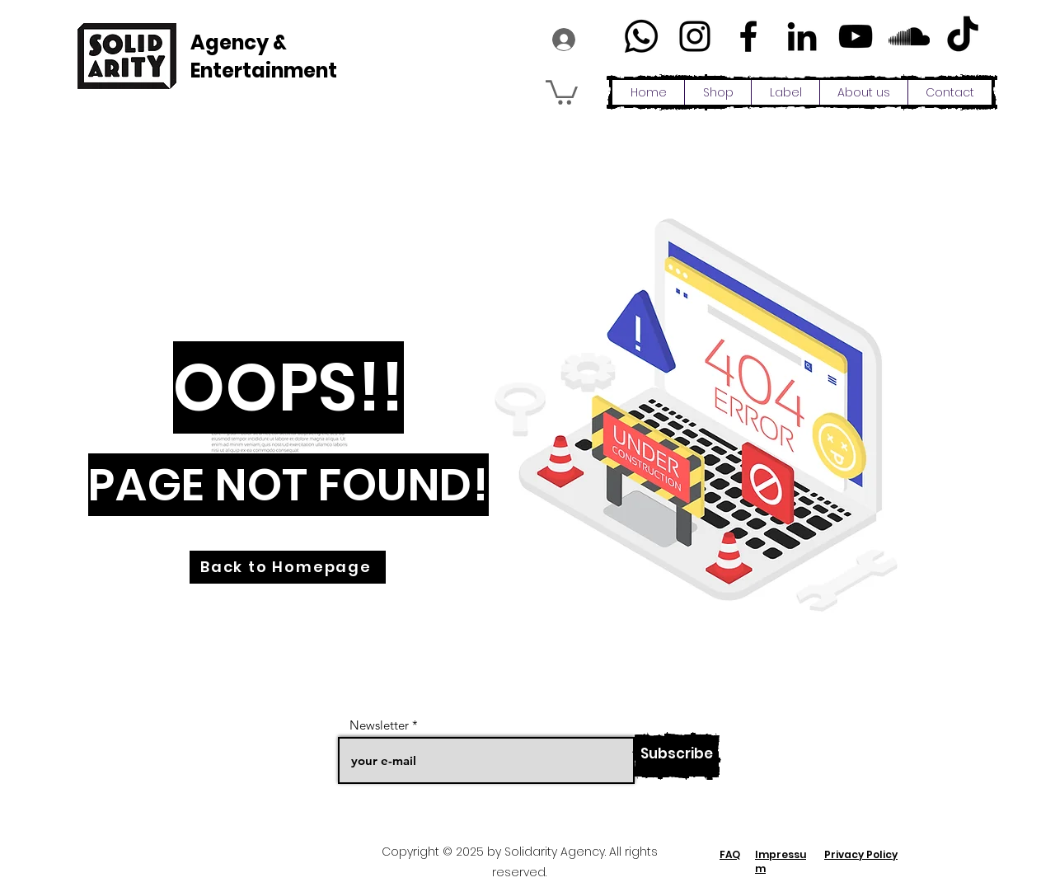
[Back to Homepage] (288, 567)
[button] (562, 91)
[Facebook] (748, 36)
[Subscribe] (677, 756)
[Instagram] (694, 36)
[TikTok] (962, 36)
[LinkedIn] (802, 36)
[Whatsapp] (641, 36)
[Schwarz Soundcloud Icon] (909, 36)
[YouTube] (855, 36)
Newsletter (379, 725)
